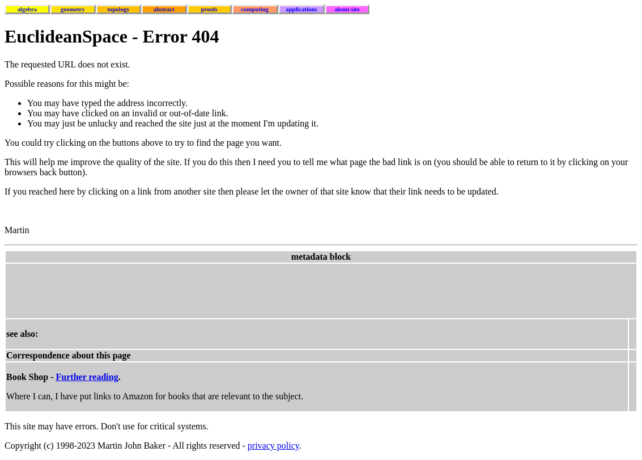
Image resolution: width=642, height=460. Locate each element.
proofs (209, 9)
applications (301, 9)
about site (347, 9)
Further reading (87, 377)
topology (119, 9)
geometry (73, 9)
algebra (27, 9)
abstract (164, 9)
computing (255, 9)
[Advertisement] (212, 289)
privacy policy (273, 445)
